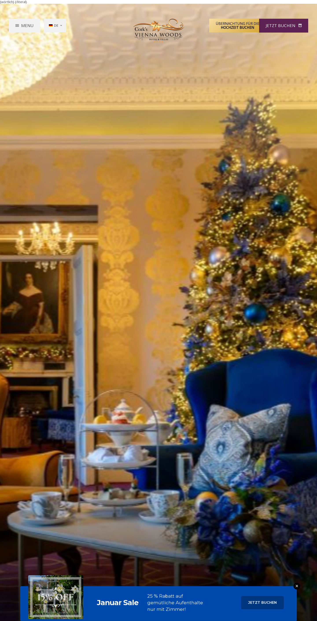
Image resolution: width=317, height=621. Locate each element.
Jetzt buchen (262, 605)
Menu (27, 25)
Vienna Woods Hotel (158, 30)
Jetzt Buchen (281, 25)
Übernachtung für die (237, 25)
